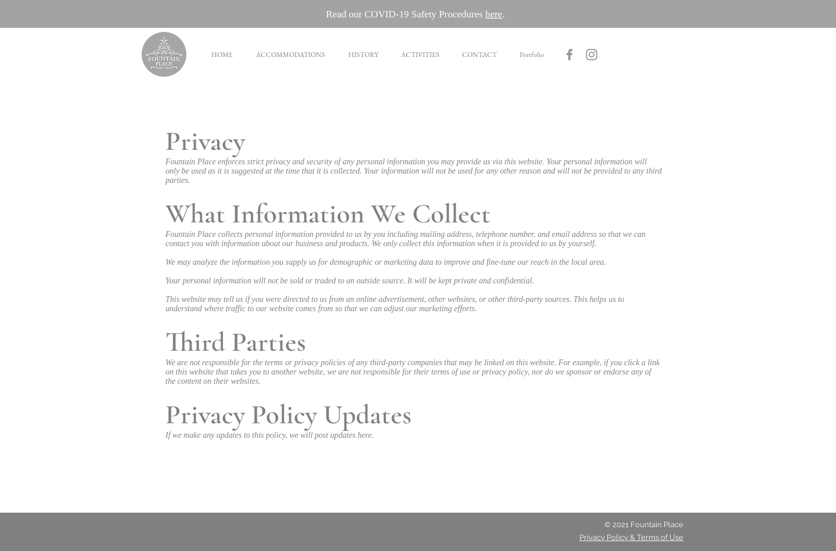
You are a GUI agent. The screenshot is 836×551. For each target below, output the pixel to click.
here (493, 14)
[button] (290, 54)
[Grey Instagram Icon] (591, 54)
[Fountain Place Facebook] (569, 54)
